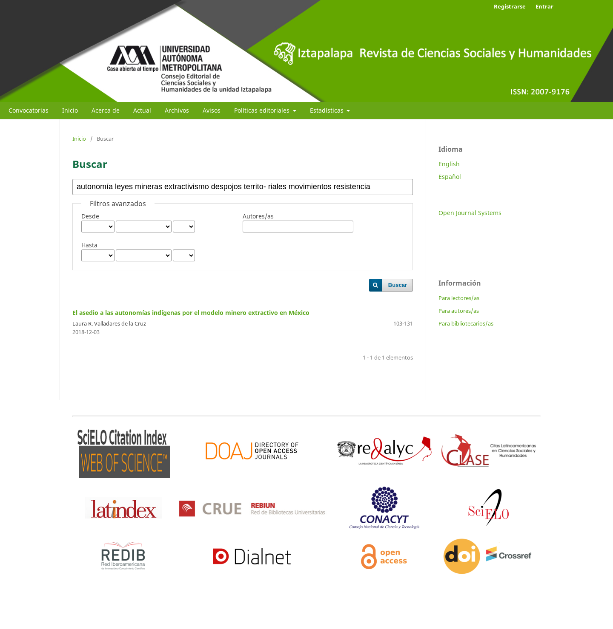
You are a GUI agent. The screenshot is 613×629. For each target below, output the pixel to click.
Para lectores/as (458, 298)
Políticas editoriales (262, 110)
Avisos (212, 110)
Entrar (544, 6)
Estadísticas (327, 110)
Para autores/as (458, 310)
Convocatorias (29, 110)
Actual (142, 110)
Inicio (70, 110)
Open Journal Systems (469, 213)
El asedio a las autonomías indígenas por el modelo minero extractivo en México (190, 313)
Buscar (397, 285)
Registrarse (510, 6)
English (449, 164)
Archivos (177, 110)
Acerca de (106, 110)
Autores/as (258, 216)
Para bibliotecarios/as (465, 323)
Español (449, 177)
